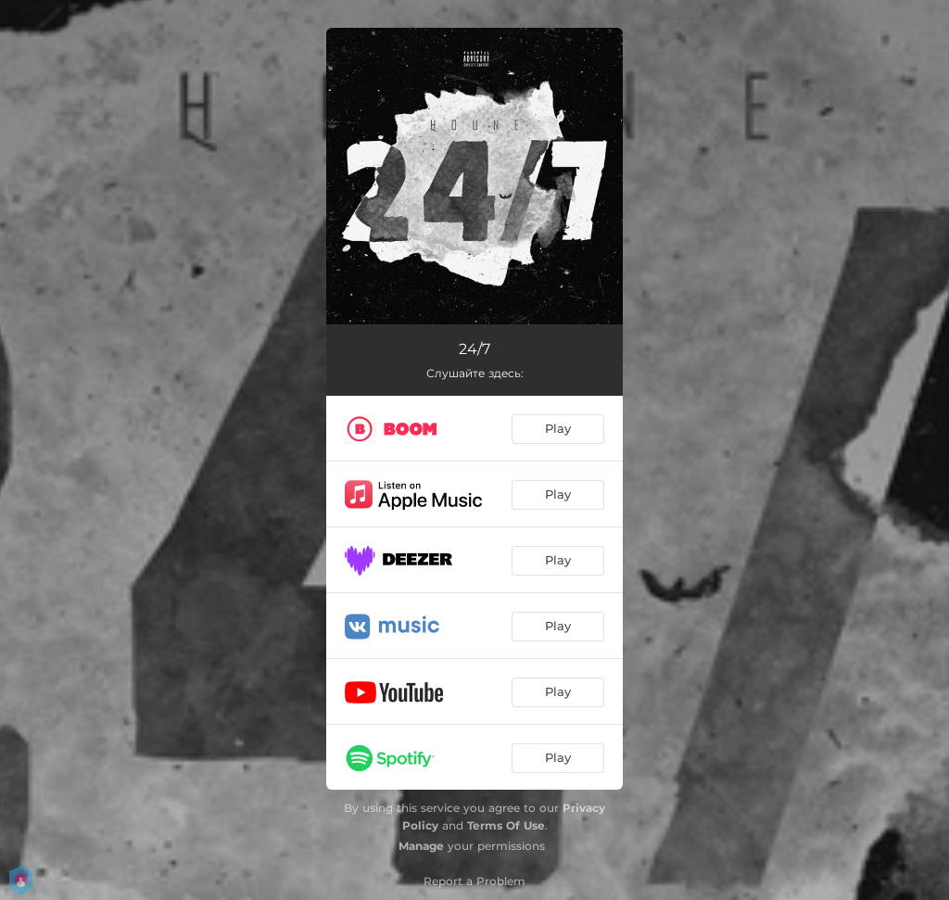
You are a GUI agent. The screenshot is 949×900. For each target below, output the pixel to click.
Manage (421, 846)
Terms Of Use (506, 825)
